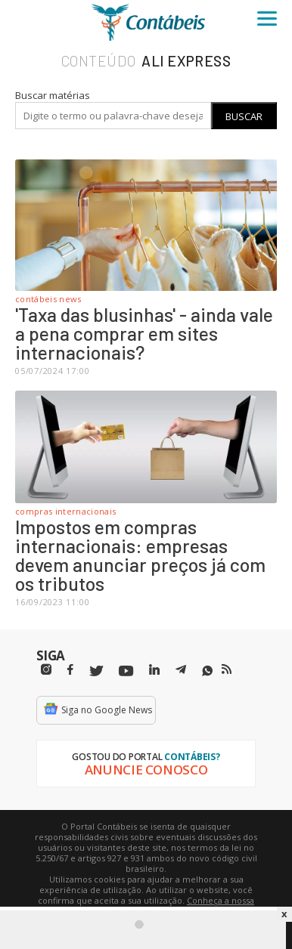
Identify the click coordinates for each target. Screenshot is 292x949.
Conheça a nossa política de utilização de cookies (168, 906)
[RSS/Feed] (226, 669)
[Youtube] (126, 671)
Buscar (243, 116)
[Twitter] (96, 671)
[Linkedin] (154, 670)
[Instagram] (46, 670)
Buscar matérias (52, 95)
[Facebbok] (70, 670)
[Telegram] (181, 672)
